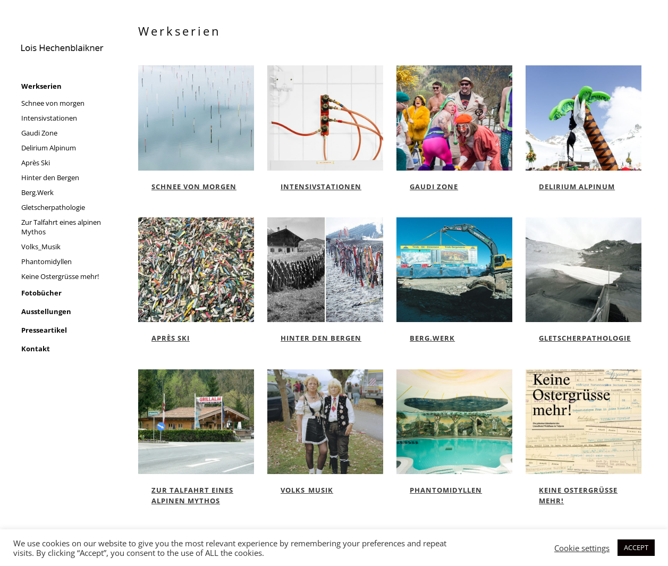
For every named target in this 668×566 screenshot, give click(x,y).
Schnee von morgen (193, 186)
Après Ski (170, 338)
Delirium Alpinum (577, 186)
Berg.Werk (432, 338)
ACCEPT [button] (636, 547)
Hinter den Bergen (321, 338)
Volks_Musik (307, 490)
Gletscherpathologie (585, 338)
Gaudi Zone (434, 186)
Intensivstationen (321, 186)
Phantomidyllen (446, 490)
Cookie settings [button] (582, 548)
